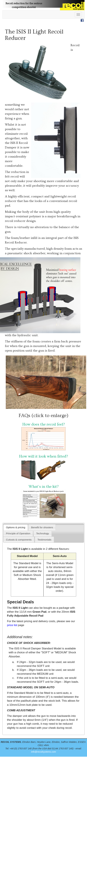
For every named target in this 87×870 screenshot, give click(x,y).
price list (12, 625)
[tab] (15, 527)
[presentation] (15, 527)
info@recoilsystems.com (43, 751)
